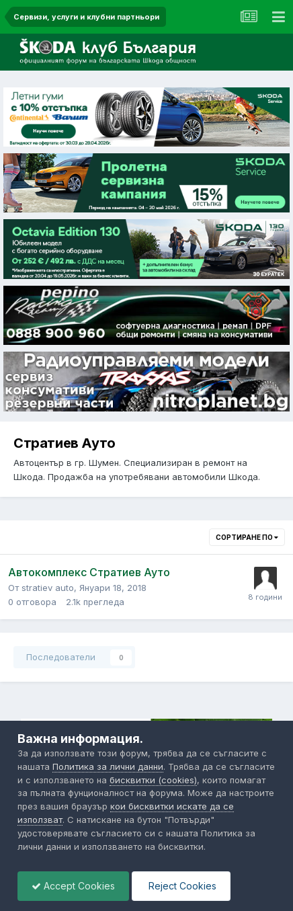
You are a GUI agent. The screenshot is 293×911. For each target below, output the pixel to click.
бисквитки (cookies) (153, 780)
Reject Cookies (181, 886)
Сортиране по (247, 537)
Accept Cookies (73, 886)
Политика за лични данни (107, 766)
